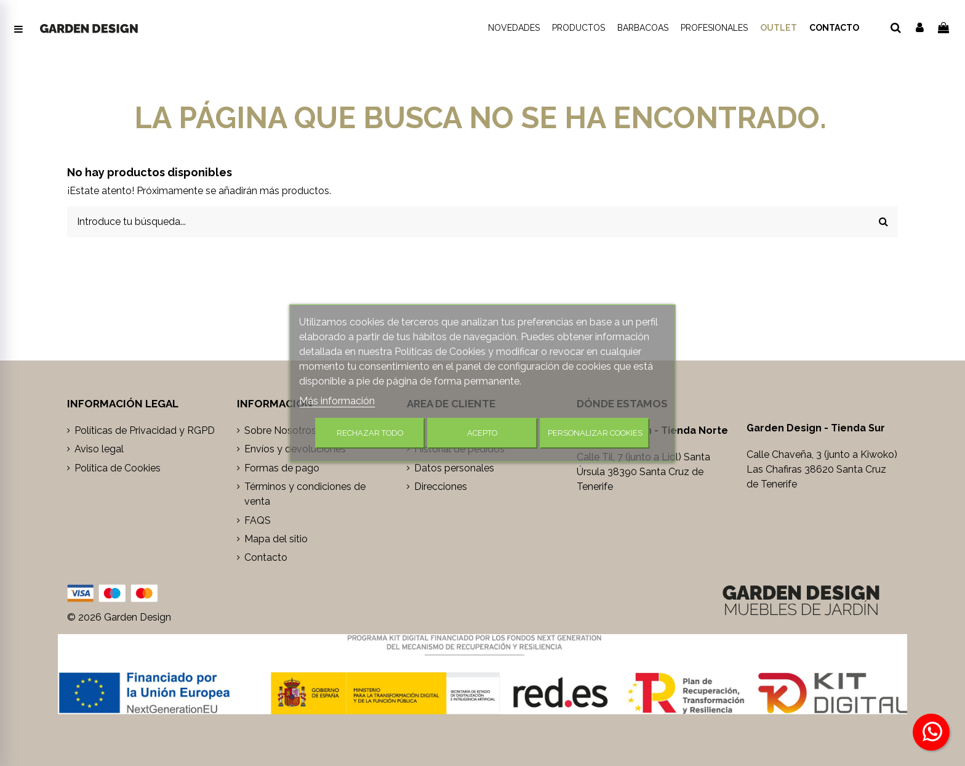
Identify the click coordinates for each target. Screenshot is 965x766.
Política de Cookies (117, 468)
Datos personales (454, 468)
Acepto (482, 433)
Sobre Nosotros (280, 430)
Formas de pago (281, 468)
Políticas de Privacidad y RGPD (144, 430)
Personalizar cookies (595, 433)
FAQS (257, 520)
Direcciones (440, 486)
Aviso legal (99, 449)
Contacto (265, 557)
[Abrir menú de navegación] (18, 29)
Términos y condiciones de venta (305, 494)
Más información (337, 401)
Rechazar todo (370, 433)
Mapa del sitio (276, 539)
